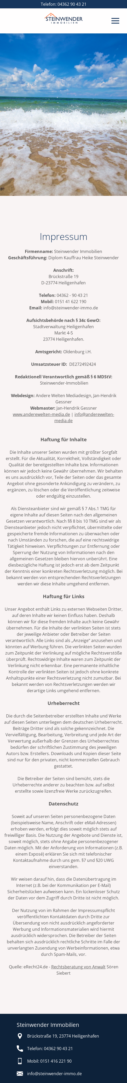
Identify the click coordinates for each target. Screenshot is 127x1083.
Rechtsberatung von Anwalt (78, 967)
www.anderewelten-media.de (41, 414)
